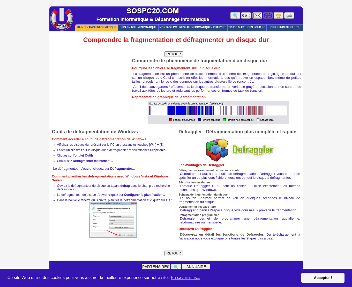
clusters (220, 81)
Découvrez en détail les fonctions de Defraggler (222, 234)
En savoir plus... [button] (185, 277)
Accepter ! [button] (323, 278)
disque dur (152, 78)
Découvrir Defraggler (195, 229)
